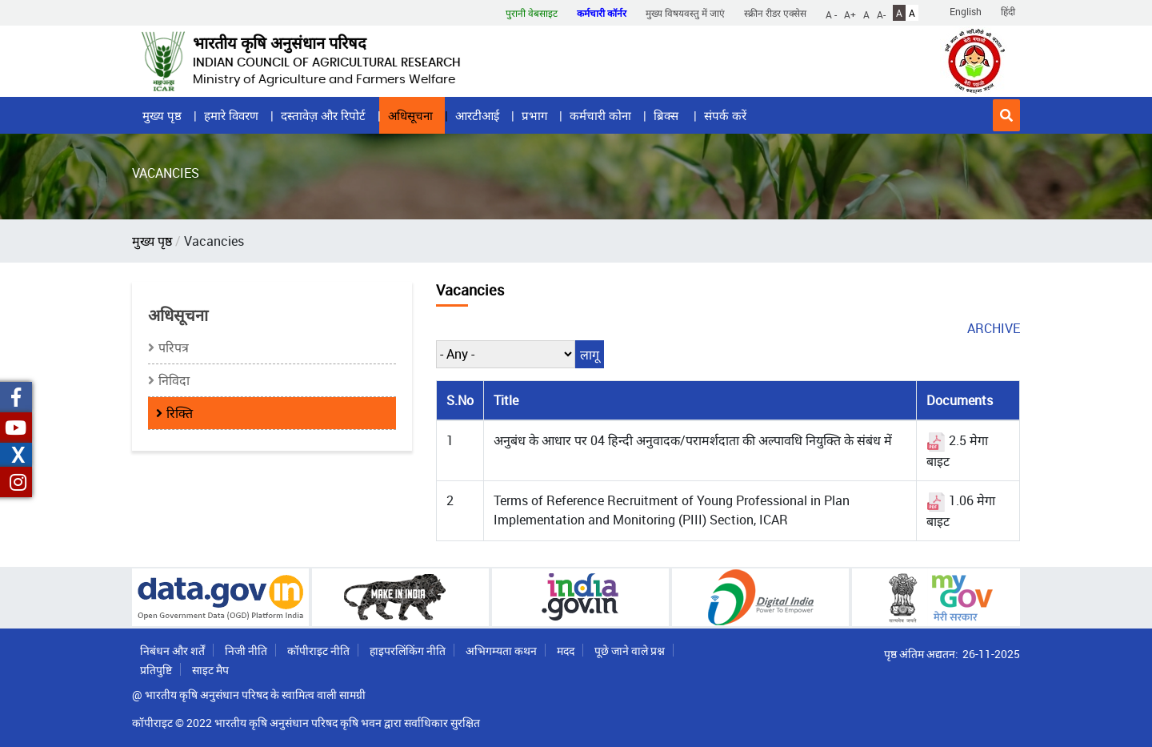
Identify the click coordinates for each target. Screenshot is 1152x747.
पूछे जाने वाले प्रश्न (629, 650)
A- (881, 13)
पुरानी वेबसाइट (532, 13)
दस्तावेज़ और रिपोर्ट (323, 115)
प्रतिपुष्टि (156, 669)
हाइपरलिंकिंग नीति (408, 650)
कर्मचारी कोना (600, 115)
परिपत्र (173, 347)
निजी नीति (246, 650)
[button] (1006, 115)
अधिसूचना (410, 115)
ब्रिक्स (668, 115)
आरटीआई (477, 115)
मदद (565, 650)
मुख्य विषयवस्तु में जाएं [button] (685, 13)
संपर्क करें (725, 115)
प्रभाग (534, 115)
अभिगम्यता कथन (501, 650)
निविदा (174, 380)
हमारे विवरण (231, 115)
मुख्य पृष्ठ (162, 115)
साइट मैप (210, 669)
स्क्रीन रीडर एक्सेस (775, 13)
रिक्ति (179, 413)
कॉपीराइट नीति (318, 650)
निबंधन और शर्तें (172, 650)
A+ (850, 13)
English (966, 11)
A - (831, 13)
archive (993, 328)
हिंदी (1008, 11)
